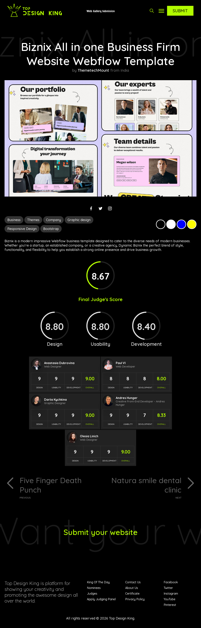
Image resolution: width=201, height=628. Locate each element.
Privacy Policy (135, 599)
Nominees (94, 588)
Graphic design (79, 220)
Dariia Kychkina (55, 399)
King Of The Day (98, 582)
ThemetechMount (93, 70)
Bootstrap (51, 229)
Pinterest (170, 605)
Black (160, 224)
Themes (33, 220)
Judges (92, 593)
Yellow (191, 224)
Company (53, 220)
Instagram (171, 593)
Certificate (132, 593)
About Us (131, 588)
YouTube (169, 599)
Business (14, 220)
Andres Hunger (126, 398)
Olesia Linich (89, 436)
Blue (181, 224)
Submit (180, 10)
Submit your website (101, 532)
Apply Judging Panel (101, 599)
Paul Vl (121, 363)
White (171, 224)
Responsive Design (22, 229)
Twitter (168, 588)
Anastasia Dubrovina (59, 363)
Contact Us (133, 582)
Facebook (171, 582)
